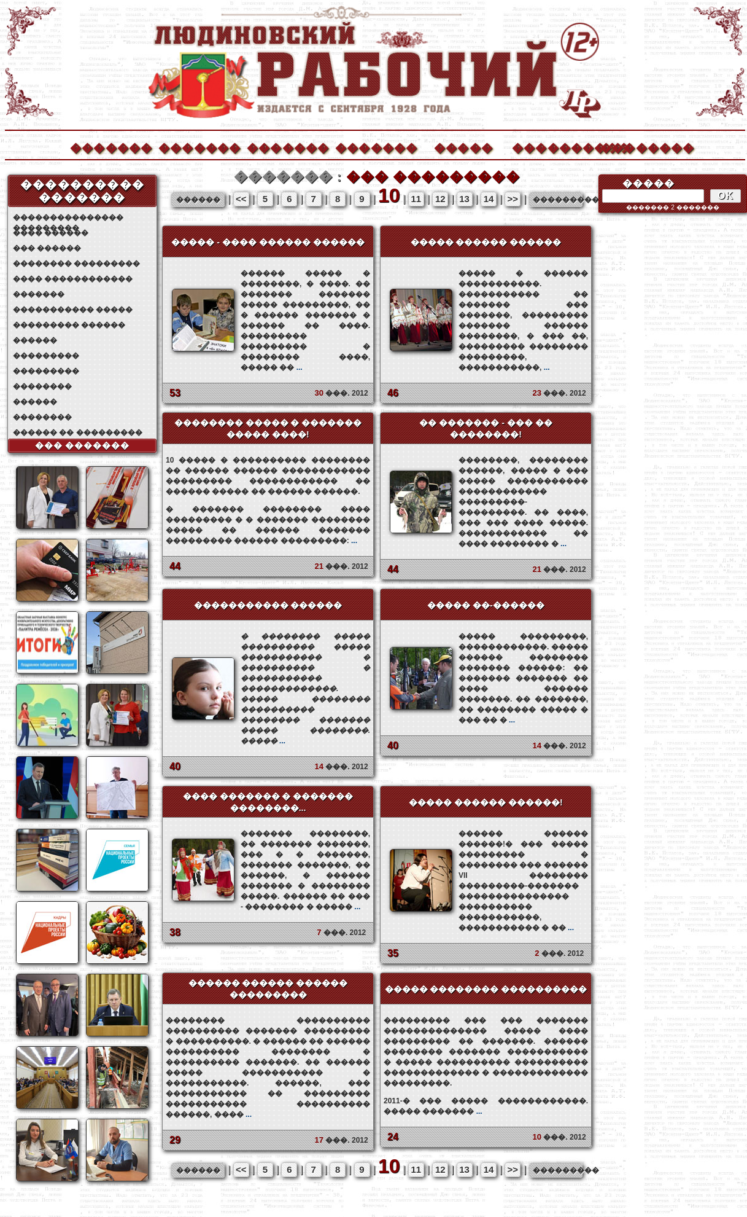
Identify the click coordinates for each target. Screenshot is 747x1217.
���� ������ (50, 233)
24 (392, 1137)
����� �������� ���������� (486, 989)
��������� (46, 355)
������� (110, 146)
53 (174, 393)
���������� (552, 146)
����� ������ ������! (485, 802)
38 (174, 932)
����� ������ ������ (486, 242)
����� (463, 146)
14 (489, 199)
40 (174, 766)
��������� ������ (69, 325)
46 (392, 393)
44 (174, 566)
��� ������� (82, 445)
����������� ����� (73, 309)
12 (440, 199)
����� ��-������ (485, 605)
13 (464, 199)
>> (513, 199)
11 (416, 199)
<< (241, 199)
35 (392, 953)
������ (35, 340)
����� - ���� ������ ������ (267, 242)
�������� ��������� (76, 263)
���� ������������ (73, 279)
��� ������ (47, 248)
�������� (640, 146)
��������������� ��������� (68, 217)
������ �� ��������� (77, 432)
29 (174, 1140)
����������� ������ (268, 605)
